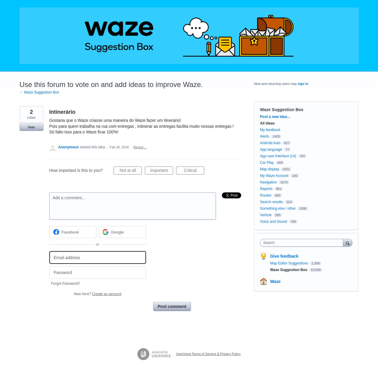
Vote (31, 127)
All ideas (267, 123)
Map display (269, 169)
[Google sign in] (122, 232)
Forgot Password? (65, 283)
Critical (194, 171)
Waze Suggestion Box (281, 109)
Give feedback (284, 256)
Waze (275, 281)
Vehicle (266, 215)
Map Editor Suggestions (289, 263)
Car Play (267, 163)
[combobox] (303, 243)
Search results (271, 202)
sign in (303, 83)
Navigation (268, 182)
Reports (266, 189)
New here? (97, 294)
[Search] (347, 242)
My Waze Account (274, 176)
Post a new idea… (275, 117)
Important (161, 171)
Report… (140, 147)
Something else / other (278, 208)
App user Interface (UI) (278, 156)
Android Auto (270, 143)
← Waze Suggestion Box (39, 92)
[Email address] (97, 257)
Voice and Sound (273, 222)
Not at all (131, 171)
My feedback (270, 130)
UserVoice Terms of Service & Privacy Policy (208, 354)
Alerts (264, 136)
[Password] (97, 272)
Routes (265, 195)
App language (271, 149)
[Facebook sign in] (73, 232)
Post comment (172, 306)
